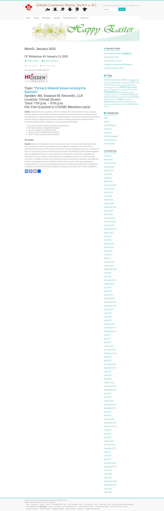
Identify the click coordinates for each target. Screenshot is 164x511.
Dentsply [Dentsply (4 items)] (134, 87)
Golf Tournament (110, 140)
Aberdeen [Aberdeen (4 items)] (117, 80)
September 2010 (110, 467)
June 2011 (108, 456)
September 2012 (110, 426)
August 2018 (108, 309)
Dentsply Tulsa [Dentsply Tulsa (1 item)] (108, 89)
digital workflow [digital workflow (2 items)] (127, 89)
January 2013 (109, 419)
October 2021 (109, 247)
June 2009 (108, 474)
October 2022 (109, 225)
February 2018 (109, 324)
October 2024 (109, 189)
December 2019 (110, 280)
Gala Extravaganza (111, 136)
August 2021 (108, 251)
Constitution (34, 504)
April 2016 (107, 361)
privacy (44, 66)
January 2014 (109, 401)
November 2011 (110, 445)
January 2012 (109, 441)
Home (28, 18)
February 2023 (109, 218)
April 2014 (107, 397)
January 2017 (109, 346)
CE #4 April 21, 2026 (111, 57)
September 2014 (110, 390)
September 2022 (110, 229)
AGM (106, 118)
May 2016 (107, 357)
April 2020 (107, 277)
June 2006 (108, 492)
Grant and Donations (45, 509)
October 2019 (109, 284)
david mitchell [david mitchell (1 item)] (132, 85)
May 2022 (107, 236)
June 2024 (108, 196)
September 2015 (110, 368)
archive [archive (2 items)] (124, 82)
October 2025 (109, 167)
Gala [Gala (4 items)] (136, 95)
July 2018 (107, 313)
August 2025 (108, 171)
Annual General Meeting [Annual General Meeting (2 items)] (114, 82)
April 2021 (107, 258)
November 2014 (110, 386)
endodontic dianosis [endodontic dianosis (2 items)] (128, 92)
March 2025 (108, 181)
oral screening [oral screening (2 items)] (115, 104)
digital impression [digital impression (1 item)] (117, 89)
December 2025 (110, 163)
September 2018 (110, 306)
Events (36, 18)
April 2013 (107, 415)
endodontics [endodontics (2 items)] (107, 94)
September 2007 (110, 485)
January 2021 (109, 266)
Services (57, 18)
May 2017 (107, 339)
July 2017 (107, 335)
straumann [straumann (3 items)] (135, 104)
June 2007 (108, 489)
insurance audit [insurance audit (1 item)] (128, 99)
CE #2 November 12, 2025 (113, 68)
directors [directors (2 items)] (134, 89)
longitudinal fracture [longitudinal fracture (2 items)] (119, 102)
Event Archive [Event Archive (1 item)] (118, 94)
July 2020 (107, 273)
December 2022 (110, 222)
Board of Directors (70, 18)
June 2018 (108, 317)
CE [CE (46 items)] (132, 82)
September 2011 (110, 448)
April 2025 (107, 178)
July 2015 (107, 372)
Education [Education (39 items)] (110, 92)
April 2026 (107, 156)
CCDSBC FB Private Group (92, 509)
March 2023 (108, 214)
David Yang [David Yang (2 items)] (107, 87)
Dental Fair (108, 129)
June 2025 (108, 174)
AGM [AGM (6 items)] (123, 80)
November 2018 (110, 302)
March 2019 (108, 295)
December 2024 (110, 185)
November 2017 (110, 328)
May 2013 (107, 412)
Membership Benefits (58, 509)
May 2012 (107, 434)
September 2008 (110, 481)
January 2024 (109, 203)
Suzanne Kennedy (51, 66)
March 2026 (108, 160)
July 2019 (107, 288)
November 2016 (110, 350)
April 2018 (107, 320)
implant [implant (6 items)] (120, 99)
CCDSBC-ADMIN (33, 61)
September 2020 (110, 269)
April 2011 (107, 459)
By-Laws (42, 504)
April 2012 (107, 437)
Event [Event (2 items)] (113, 94)
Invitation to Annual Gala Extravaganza (118, 64)
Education (54, 61)
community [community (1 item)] (117, 85)
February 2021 (109, 262)
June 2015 (108, 375)
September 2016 (110, 353)
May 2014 (107, 394)
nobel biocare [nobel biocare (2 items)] (130, 102)
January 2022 (109, 244)
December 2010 (110, 463)
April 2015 (107, 379)
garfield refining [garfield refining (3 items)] (109, 97)
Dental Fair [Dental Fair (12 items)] (124, 87)
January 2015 (109, 383)
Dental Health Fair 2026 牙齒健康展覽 (117, 54)
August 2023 (108, 211)
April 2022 (107, 240)
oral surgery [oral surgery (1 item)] (123, 104)
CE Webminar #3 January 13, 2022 (46, 56)
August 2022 (108, 233)
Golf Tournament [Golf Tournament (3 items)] (128, 97)
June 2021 (108, 255)
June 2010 (108, 470)
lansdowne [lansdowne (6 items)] (108, 101)
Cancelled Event (110, 125)
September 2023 (110, 207)
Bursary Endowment (31, 509)
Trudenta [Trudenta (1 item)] (106, 106)
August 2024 (108, 192)
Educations (46, 18)
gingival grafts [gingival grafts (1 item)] (118, 97)
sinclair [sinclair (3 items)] (128, 104)
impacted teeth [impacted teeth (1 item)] (113, 99)
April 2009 (107, 478)
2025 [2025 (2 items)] (112, 80)
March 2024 (108, 200)
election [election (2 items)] (119, 92)
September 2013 (110, 408)
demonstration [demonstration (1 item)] (115, 87)
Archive (47, 61)
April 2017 (107, 342)
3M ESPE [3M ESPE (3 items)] (107, 80)
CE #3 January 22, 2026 (112, 61)
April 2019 (107, 291)
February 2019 (109, 298)
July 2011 (107, 452)
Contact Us (84, 18)
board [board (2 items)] (128, 82)
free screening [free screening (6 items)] (128, 94)
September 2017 (110, 331)
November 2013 (110, 404)
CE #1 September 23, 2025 (58, 504)
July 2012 (107, 430)
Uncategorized (109, 144)
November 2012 (110, 423)
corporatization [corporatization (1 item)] (124, 85)
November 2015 (110, 364)
